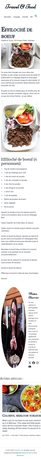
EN (31, 17)
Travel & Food (20, 6)
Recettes (7, 17)
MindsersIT (20, 455)
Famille (25, 17)
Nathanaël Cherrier (28, 453)
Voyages (16, 17)
